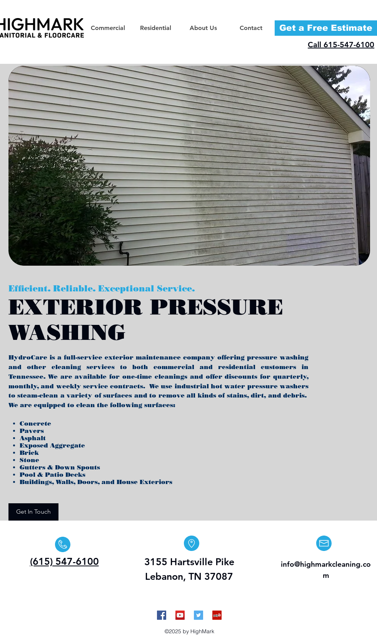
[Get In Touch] (33, 512)
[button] (108, 28)
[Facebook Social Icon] (161, 615)
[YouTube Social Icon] (180, 615)
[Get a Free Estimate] (326, 28)
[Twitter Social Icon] (198, 615)
